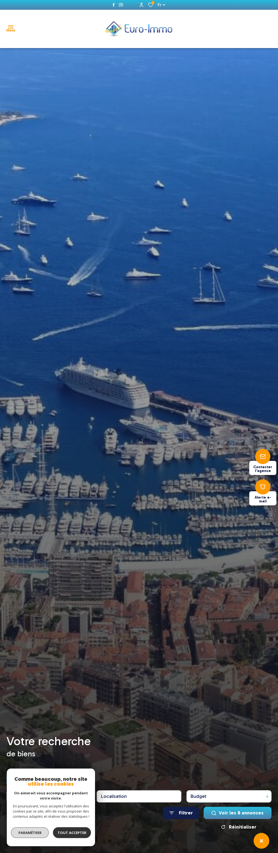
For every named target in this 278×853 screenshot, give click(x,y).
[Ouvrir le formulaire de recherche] (181, 813)
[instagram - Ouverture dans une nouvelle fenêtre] (121, 5)
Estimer (78, 780)
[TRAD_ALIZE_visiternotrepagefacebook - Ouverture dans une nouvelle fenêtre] (114, 5)
